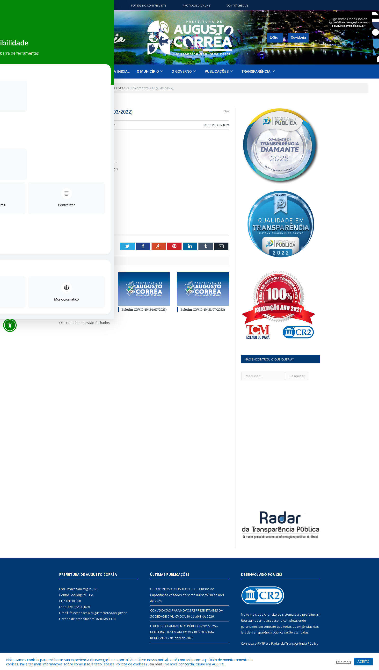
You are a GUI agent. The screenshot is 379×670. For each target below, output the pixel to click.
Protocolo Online (196, 5)
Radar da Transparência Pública (294, 643)
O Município (150, 71)
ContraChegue (237, 5)
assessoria (274, 620)
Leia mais (154, 664)
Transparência (258, 71)
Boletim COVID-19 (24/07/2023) (144, 309)
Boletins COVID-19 (216, 125)
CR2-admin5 (73, 125)
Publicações (219, 71)
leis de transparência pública (262, 632)
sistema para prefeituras (300, 614)
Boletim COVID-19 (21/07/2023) (203, 309)
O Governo (184, 71)
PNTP (261, 643)
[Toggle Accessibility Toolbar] (10, 325)
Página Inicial (116, 71)
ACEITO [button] (363, 661)
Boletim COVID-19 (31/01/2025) (84, 309)
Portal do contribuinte (148, 5)
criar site (270, 614)
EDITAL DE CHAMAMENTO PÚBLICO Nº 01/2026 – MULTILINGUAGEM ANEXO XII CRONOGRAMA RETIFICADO (184, 632)
